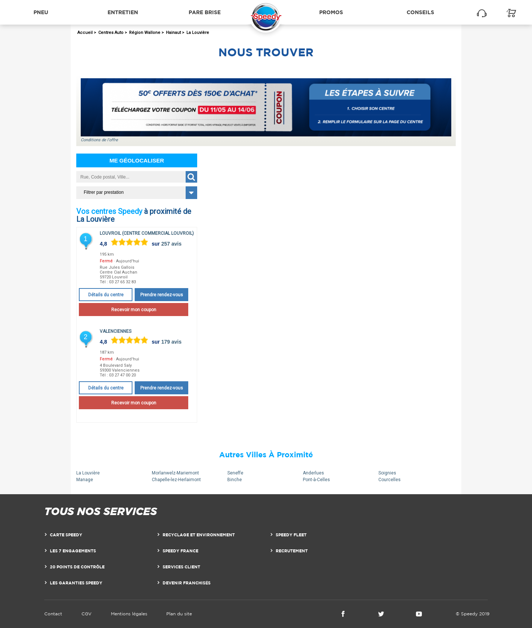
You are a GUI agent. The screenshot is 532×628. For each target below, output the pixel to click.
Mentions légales (129, 613)
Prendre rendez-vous (161, 294)
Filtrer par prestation (104, 192)
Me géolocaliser (136, 160)
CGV (86, 613)
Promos (331, 12)
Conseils (420, 12)
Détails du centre (106, 294)
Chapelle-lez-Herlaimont (176, 479)
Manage (84, 479)
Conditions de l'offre (99, 140)
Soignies (387, 473)
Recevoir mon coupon (133, 309)
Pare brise (205, 12)
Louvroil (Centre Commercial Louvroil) (147, 233)
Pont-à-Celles (316, 479)
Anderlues (313, 473)
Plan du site (179, 613)
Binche (234, 479)
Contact (53, 613)
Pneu (40, 12)
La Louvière (88, 473)
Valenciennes (115, 331)
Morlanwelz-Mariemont (175, 473)
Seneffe (235, 473)
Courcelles (389, 479)
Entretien (123, 12)
